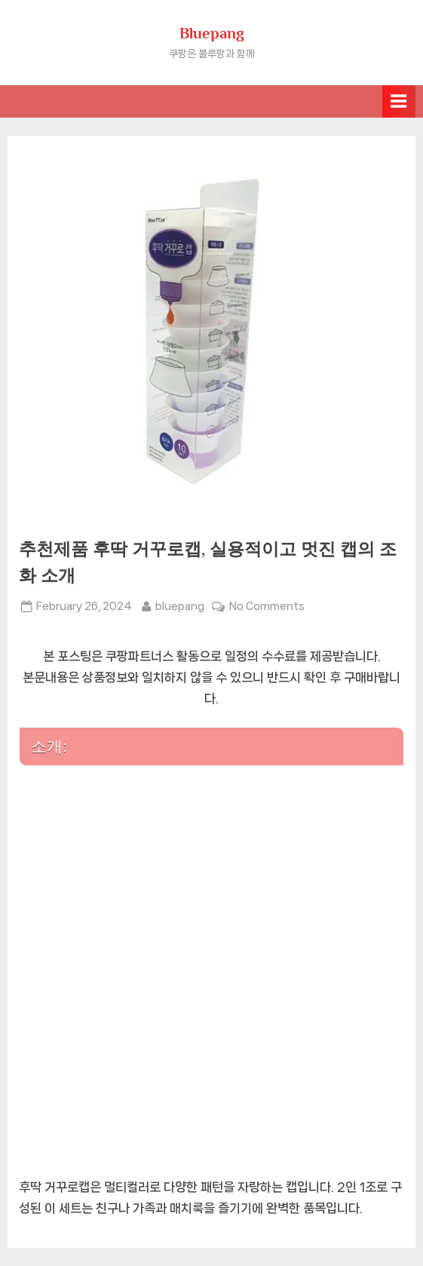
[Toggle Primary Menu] (398, 101)
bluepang (179, 604)
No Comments (267, 606)
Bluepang (211, 33)
